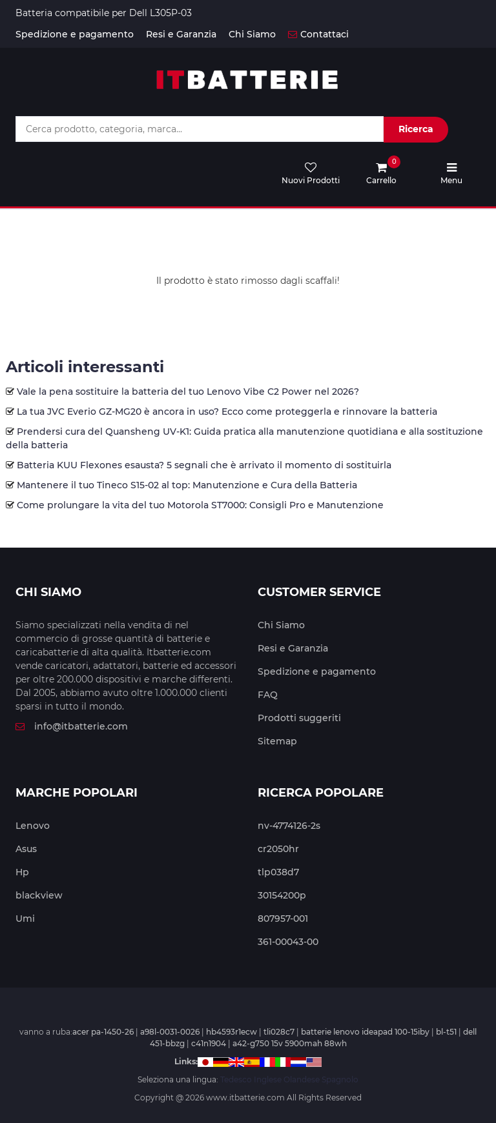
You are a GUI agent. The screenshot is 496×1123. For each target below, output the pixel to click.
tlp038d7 (278, 872)
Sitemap (277, 741)
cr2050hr (278, 849)
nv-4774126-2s (289, 825)
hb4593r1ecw (231, 1032)
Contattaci (318, 34)
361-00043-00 (288, 942)
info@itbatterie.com (72, 726)
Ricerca (415, 129)
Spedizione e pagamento (75, 34)
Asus (26, 849)
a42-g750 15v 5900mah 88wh (289, 1043)
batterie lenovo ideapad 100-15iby (365, 1032)
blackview (39, 895)
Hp (22, 872)
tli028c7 (279, 1032)
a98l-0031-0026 (170, 1032)
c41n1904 (208, 1043)
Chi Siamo (252, 34)
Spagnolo (340, 1079)
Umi (25, 918)
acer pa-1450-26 (103, 1032)
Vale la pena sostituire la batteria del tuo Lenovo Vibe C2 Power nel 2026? (188, 391)
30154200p (282, 895)
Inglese (268, 1079)
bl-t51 (446, 1032)
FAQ (268, 695)
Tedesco (236, 1079)
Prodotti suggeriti (299, 718)
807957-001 (283, 918)
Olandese (302, 1079)
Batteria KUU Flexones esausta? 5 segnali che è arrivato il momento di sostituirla (204, 465)
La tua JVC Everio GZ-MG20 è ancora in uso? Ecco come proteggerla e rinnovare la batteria (227, 411)
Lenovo (33, 825)
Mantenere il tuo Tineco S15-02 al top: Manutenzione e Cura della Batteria (187, 485)
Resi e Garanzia (181, 34)
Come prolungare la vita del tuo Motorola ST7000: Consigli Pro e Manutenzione (200, 505)
